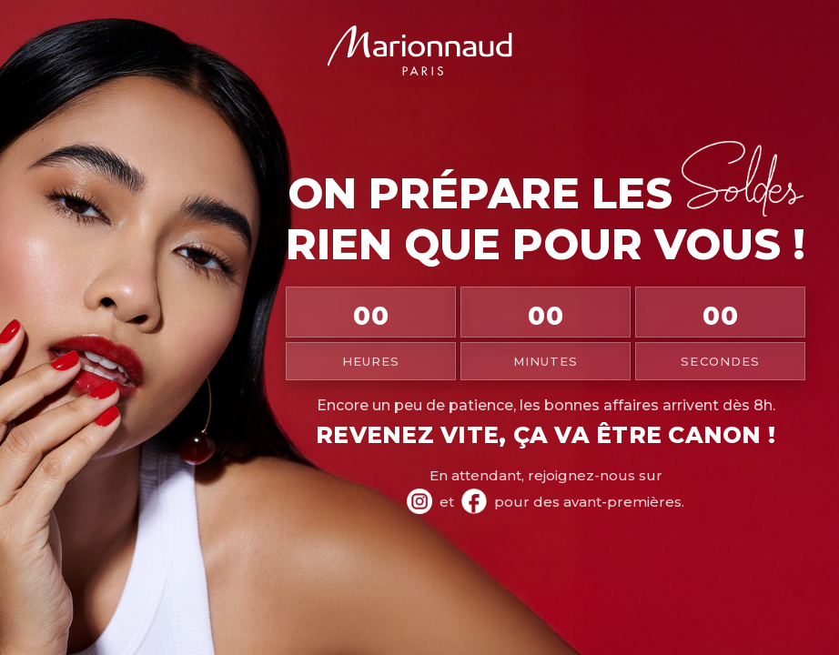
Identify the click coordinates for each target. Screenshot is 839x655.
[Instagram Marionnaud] (419, 501)
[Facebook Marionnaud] (474, 501)
